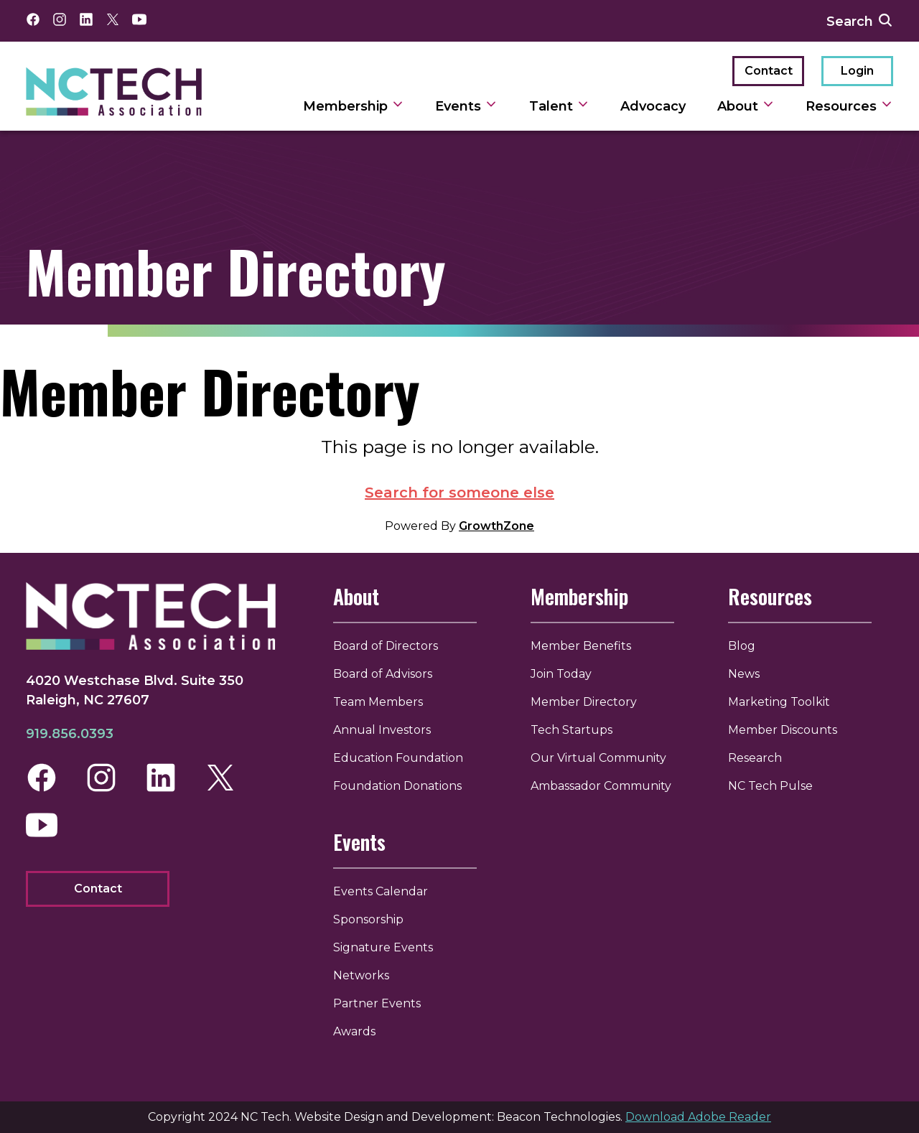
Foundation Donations (397, 786)
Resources (770, 596)
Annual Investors (382, 730)
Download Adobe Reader (698, 1117)
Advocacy (653, 106)
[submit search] (885, 20)
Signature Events (383, 947)
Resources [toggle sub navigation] (849, 106)
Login (857, 71)
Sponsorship (368, 919)
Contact (769, 71)
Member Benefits (581, 646)
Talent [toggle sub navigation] (559, 106)
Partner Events (377, 1003)
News (744, 674)
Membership (579, 596)
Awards (354, 1031)
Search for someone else (459, 492)
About (356, 596)
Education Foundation (398, 758)
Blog (741, 646)
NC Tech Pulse (770, 786)
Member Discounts (782, 730)
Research (755, 758)
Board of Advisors (382, 674)
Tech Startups (571, 730)
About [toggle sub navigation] (746, 106)
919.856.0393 (69, 734)
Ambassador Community (601, 786)
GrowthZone (496, 526)
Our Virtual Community (598, 758)
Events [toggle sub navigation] (466, 106)
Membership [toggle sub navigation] (353, 106)
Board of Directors (385, 646)
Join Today (561, 674)
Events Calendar (380, 891)
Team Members (378, 702)
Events (359, 842)
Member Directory (584, 702)
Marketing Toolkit (779, 702)
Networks (361, 975)
